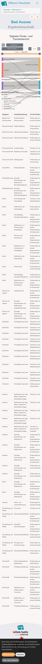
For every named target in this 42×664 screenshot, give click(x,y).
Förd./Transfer (11, 49)
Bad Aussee (16, 10)
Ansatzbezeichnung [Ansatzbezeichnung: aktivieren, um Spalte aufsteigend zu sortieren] (20, 114)
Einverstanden (8, 654)
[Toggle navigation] (37, 3)
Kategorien (14, 45)
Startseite (6, 10)
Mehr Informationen (10, 660)
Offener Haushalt (16, 3)
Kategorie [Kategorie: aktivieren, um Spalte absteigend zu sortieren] (5, 114)
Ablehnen (20, 654)
